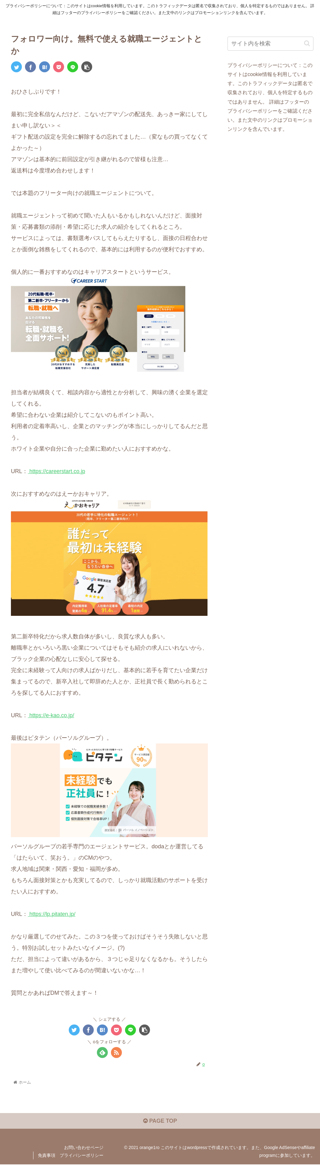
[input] (270, 44)
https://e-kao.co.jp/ (51, 715)
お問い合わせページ (83, 1147)
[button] (307, 43)
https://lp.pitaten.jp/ (52, 914)
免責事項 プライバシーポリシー (70, 1155)
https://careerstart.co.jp (57, 471)
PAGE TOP (159, 1121)
